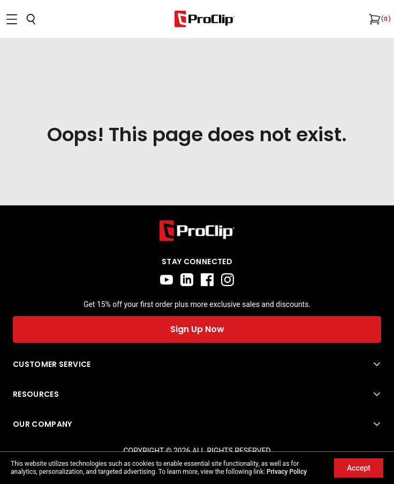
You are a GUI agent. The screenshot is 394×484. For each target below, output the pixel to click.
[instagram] (227, 279)
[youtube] (166, 279)
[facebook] (207, 279)
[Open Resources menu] (197, 394)
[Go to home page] (197, 230)
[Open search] (31, 19)
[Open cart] (373, 19)
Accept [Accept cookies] (358, 468)
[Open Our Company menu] (197, 424)
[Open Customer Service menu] (197, 364)
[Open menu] (11, 19)
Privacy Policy (287, 471)
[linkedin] (186, 279)
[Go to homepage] (204, 19)
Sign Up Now (197, 329)
